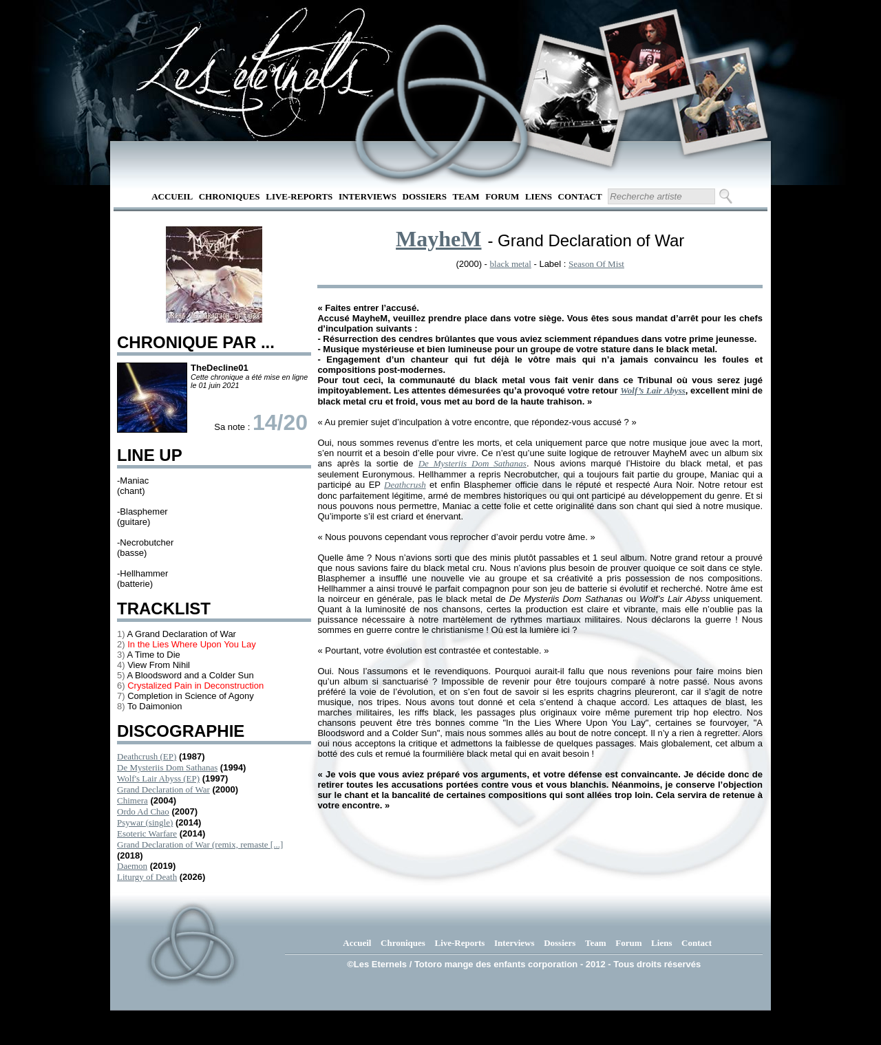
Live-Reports (299, 196)
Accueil (172, 196)
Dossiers (425, 196)
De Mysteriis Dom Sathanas (167, 767)
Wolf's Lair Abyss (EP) (158, 778)
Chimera (132, 800)
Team (466, 196)
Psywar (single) (145, 822)
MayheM (438, 238)
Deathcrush (405, 485)
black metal (510, 264)
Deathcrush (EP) (146, 756)
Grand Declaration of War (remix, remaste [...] (200, 844)
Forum (502, 196)
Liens (538, 196)
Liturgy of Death (147, 877)
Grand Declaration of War (163, 789)
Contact (580, 196)
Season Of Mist (596, 264)
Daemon (132, 866)
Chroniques (229, 196)
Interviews (367, 196)
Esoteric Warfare (147, 833)
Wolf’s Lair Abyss (653, 390)
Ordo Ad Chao (143, 811)
